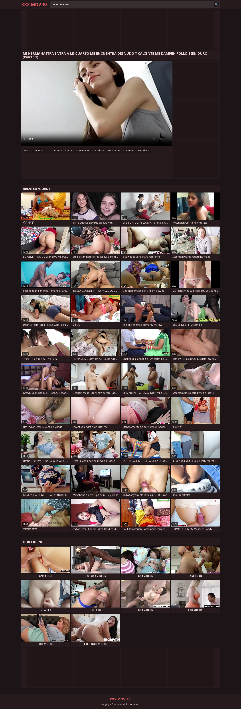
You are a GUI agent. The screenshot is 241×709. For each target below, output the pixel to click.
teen (27, 150)
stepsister (143, 150)
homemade (82, 150)
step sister (98, 150)
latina (68, 150)
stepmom (128, 150)
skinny (58, 150)
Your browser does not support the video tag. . (96, 103)
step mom (114, 150)
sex (49, 150)
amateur (38, 150)
